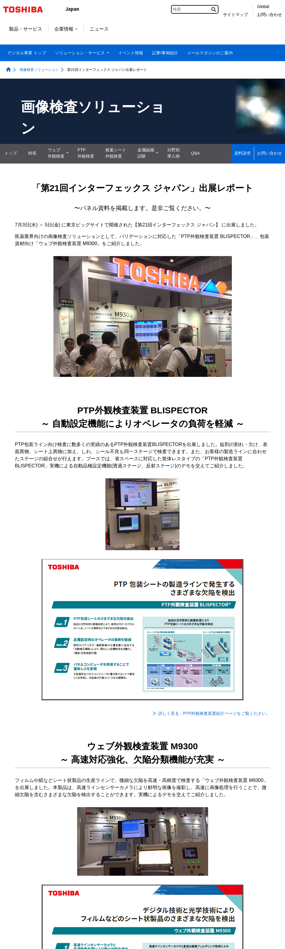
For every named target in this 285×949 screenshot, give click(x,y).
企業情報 (65, 28)
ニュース (99, 28)
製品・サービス (25, 28)
